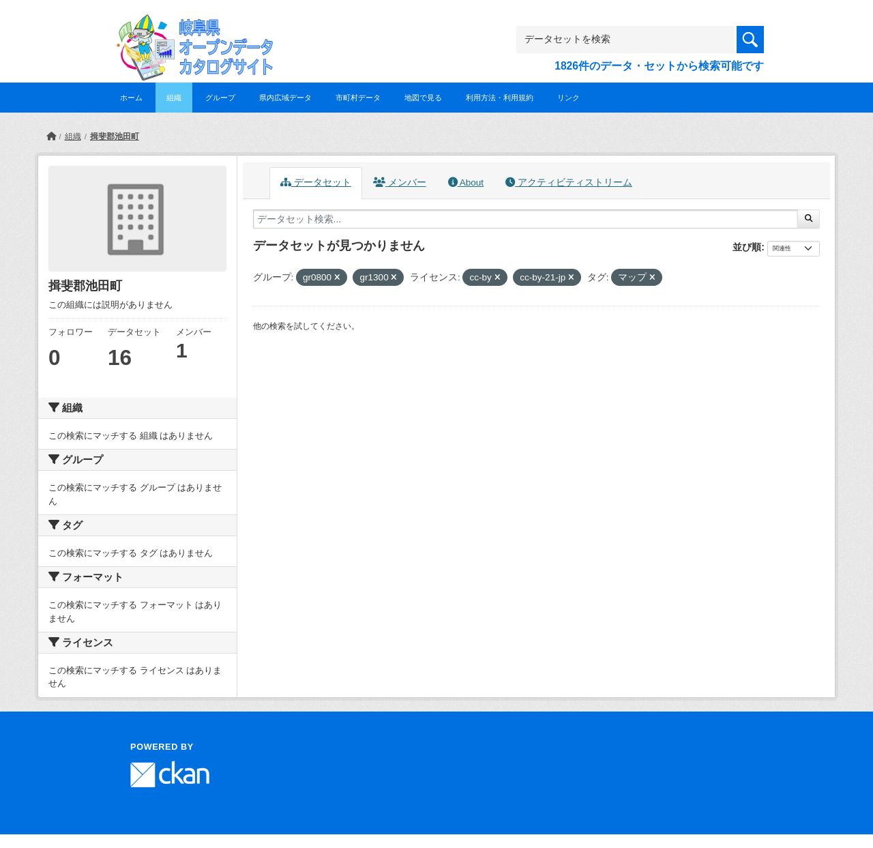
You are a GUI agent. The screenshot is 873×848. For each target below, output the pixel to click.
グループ (220, 97)
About (466, 182)
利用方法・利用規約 (499, 97)
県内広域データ (285, 97)
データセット (315, 182)
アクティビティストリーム (568, 182)
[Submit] (808, 219)
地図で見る (423, 97)
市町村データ (358, 97)
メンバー (399, 182)
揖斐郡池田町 (114, 136)
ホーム (131, 97)
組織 (173, 97)
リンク (568, 97)
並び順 (747, 247)
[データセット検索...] (525, 219)
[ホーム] (51, 136)
